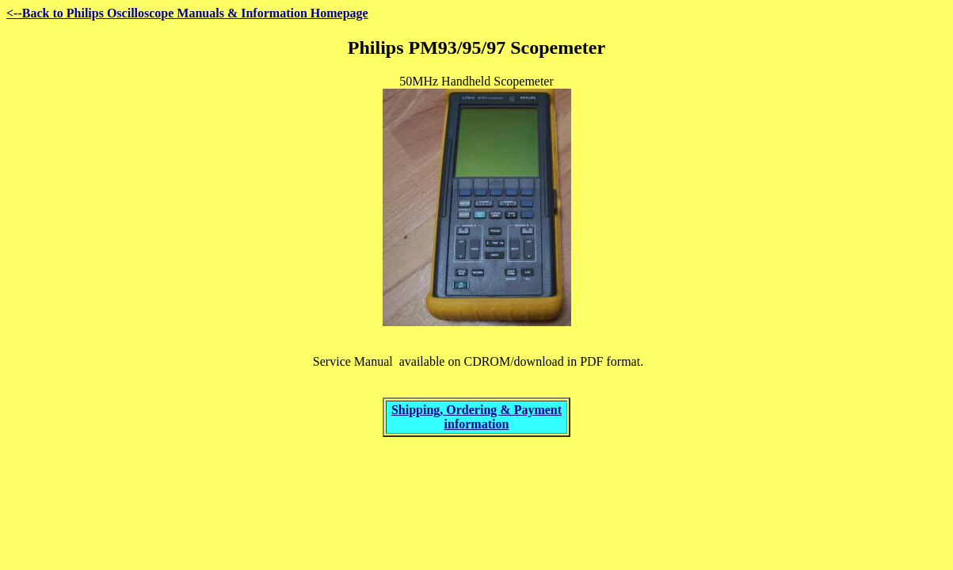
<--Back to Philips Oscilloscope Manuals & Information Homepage (187, 13)
